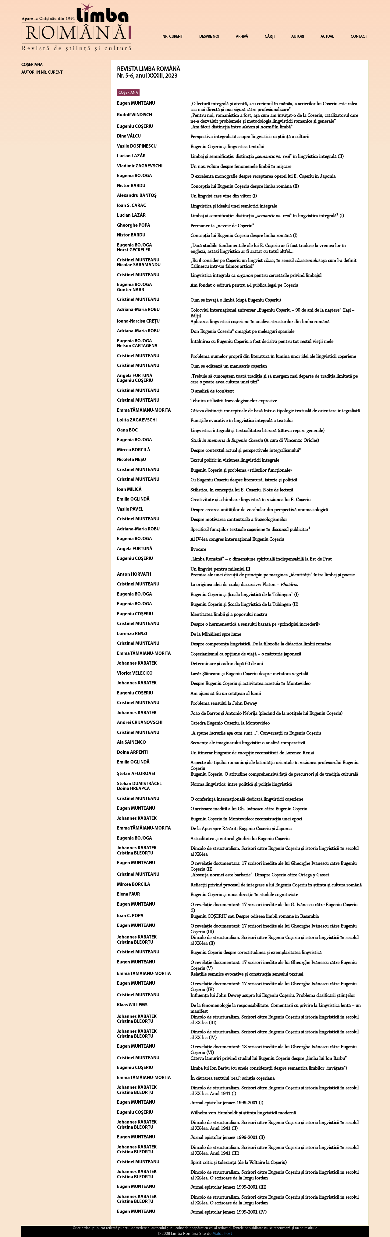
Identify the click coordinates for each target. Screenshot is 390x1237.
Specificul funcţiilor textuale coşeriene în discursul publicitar (250, 529)
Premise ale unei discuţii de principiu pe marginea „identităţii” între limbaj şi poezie (272, 575)
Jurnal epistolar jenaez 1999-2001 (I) (226, 1103)
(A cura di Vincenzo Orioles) (254, 440)
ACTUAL (327, 37)
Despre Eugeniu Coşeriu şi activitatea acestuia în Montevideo (250, 683)
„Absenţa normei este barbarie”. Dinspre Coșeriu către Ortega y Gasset (259, 875)
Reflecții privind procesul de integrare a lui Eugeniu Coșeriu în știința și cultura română (276, 885)
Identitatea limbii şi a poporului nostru (228, 614)
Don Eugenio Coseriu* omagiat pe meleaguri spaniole (242, 331)
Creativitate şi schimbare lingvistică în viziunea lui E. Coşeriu (250, 500)
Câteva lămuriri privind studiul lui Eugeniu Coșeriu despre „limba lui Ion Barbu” (268, 1058)
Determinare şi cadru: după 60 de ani (226, 664)
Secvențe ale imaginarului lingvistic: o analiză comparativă (247, 743)
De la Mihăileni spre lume (215, 634)
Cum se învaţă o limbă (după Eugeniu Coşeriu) (235, 300)
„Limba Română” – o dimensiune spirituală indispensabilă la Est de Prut (261, 559)
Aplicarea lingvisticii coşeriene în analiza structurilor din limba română (259, 322)
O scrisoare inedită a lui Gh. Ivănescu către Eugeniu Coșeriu (248, 809)
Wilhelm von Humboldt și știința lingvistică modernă (243, 1113)
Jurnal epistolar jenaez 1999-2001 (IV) (228, 1212)
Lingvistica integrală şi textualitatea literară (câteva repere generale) (257, 430)
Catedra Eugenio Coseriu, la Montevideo (230, 723)
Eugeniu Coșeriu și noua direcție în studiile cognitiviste (244, 895)
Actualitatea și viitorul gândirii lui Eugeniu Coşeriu (239, 839)
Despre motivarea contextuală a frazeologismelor (238, 519)
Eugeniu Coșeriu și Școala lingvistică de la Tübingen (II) (244, 604)
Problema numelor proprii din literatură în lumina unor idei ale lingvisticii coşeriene (273, 356)
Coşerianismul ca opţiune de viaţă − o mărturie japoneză (245, 654)
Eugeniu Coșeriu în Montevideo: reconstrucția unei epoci (246, 819)
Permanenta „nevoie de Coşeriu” (222, 226)
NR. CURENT (172, 37)
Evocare (198, 549)
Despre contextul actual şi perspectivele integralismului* (245, 450)
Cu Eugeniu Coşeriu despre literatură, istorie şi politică (243, 480)
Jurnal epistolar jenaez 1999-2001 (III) (228, 1187)
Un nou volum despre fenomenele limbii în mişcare (240, 166)
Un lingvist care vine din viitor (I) (223, 196)
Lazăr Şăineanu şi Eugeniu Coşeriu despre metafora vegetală (249, 674)
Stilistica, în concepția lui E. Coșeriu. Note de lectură (241, 490)
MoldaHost (222, 1234)
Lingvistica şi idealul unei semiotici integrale (233, 206)
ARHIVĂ (242, 37)
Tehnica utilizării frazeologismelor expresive (233, 401)
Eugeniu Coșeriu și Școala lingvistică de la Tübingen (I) (244, 594)
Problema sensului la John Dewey (223, 703)
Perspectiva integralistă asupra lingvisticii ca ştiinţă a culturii (249, 137)
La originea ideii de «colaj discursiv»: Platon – (244, 584)
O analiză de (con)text (212, 391)
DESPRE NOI (209, 37)
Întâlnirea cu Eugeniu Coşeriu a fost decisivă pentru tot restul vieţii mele (261, 341)
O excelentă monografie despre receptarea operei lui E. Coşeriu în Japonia (262, 176)
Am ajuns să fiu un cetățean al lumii (225, 693)
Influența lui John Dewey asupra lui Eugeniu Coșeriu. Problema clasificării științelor (272, 995)
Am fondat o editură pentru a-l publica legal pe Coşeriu (244, 285)
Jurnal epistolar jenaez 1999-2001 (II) (227, 1137)
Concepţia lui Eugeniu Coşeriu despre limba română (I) (243, 235)
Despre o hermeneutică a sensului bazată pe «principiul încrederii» (255, 624)
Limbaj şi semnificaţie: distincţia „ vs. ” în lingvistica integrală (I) (267, 216)
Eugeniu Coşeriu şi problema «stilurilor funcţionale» (241, 470)
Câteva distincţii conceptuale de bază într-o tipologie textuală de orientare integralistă (275, 411)
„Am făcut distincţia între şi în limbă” (241, 127)
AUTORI (297, 37)
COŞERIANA (128, 93)
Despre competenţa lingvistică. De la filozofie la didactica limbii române (260, 644)
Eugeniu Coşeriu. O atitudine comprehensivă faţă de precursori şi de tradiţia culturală (274, 774)
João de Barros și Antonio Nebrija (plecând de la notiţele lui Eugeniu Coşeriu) (266, 713)
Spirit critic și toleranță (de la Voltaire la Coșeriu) (238, 1162)
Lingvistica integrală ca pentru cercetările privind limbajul (255, 275)
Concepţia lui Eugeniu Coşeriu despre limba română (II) (244, 186)
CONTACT (359, 37)
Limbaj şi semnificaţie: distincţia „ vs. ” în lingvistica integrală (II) (267, 156)
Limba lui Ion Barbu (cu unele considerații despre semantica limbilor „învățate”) (268, 1068)
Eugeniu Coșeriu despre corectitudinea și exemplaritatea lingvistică (255, 952)
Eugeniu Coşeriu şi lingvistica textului (227, 147)
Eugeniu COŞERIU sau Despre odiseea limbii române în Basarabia (254, 916)
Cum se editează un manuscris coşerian (228, 366)
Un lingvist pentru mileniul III (220, 569)
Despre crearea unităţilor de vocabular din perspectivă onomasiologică (259, 510)
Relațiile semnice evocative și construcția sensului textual (246, 974)
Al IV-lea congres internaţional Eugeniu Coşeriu (237, 539)
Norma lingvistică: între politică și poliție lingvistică (241, 784)
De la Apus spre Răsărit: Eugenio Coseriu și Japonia (241, 828)
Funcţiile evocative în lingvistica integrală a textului (241, 420)
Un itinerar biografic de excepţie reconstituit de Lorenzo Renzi (252, 753)
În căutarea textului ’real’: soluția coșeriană (232, 1078)
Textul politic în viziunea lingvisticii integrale (234, 460)
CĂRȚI (270, 37)
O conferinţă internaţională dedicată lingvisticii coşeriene (246, 799)
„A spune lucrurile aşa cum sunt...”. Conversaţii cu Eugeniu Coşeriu (255, 733)
